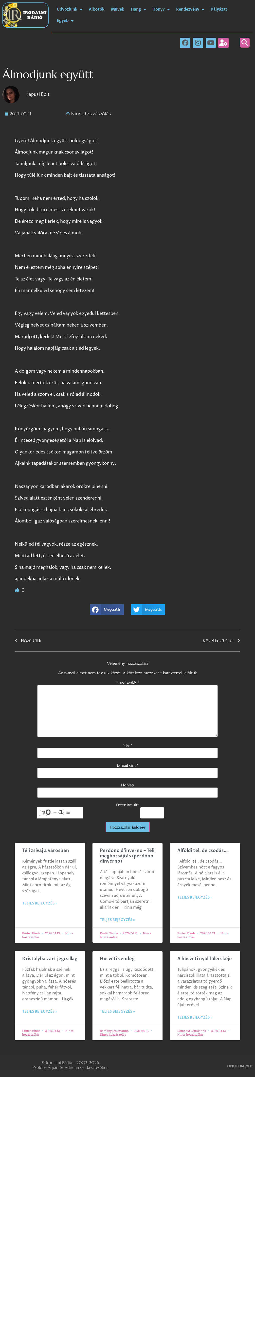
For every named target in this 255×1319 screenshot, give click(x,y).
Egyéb (65, 20)
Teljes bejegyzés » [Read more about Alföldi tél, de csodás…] (194, 897)
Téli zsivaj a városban (45, 851)
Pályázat (219, 9)
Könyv (161, 9)
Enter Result (127, 805)
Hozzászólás (127, 683)
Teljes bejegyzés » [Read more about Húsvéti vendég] (117, 1011)
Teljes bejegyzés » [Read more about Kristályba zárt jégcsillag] (39, 1011)
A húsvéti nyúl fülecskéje (204, 959)
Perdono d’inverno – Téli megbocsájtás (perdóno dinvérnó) (127, 856)
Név (127, 745)
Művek (117, 9)
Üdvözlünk (69, 9)
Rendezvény (190, 9)
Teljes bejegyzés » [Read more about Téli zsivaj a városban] (39, 903)
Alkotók (97, 9)
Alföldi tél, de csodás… (202, 851)
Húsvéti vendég (117, 959)
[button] (245, 43)
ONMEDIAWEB (239, 1066)
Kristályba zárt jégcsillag (49, 959)
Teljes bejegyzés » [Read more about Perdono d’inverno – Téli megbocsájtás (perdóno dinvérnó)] (117, 920)
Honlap (127, 785)
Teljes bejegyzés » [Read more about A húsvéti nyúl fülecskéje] (194, 1017)
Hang (138, 9)
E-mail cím (127, 765)
